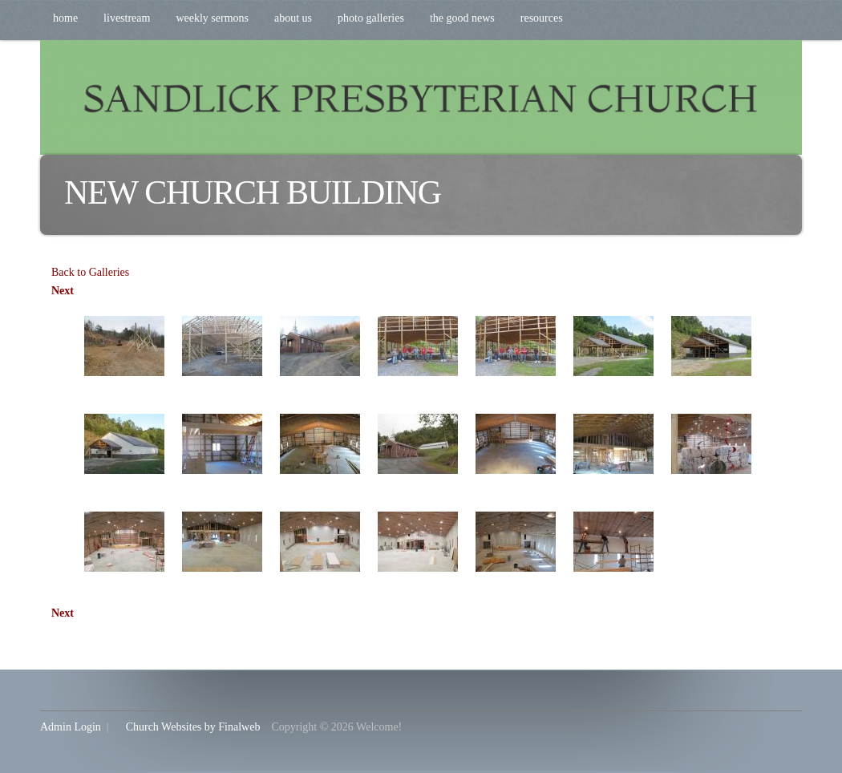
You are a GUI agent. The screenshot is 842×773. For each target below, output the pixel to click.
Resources (541, 18)
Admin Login (70, 727)
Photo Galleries (371, 18)
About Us (293, 18)
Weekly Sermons (212, 18)
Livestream (126, 18)
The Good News (462, 18)
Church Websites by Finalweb (193, 727)
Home (65, 18)
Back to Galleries (90, 272)
